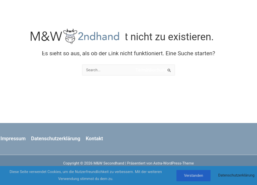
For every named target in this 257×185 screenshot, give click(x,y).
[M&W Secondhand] (75, 35)
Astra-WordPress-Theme (173, 163)
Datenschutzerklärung (55, 139)
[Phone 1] (227, 47)
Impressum (12, 139)
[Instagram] (226, 33)
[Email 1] (218, 47)
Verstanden (193, 175)
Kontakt (94, 139)
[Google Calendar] (218, 40)
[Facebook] (216, 33)
